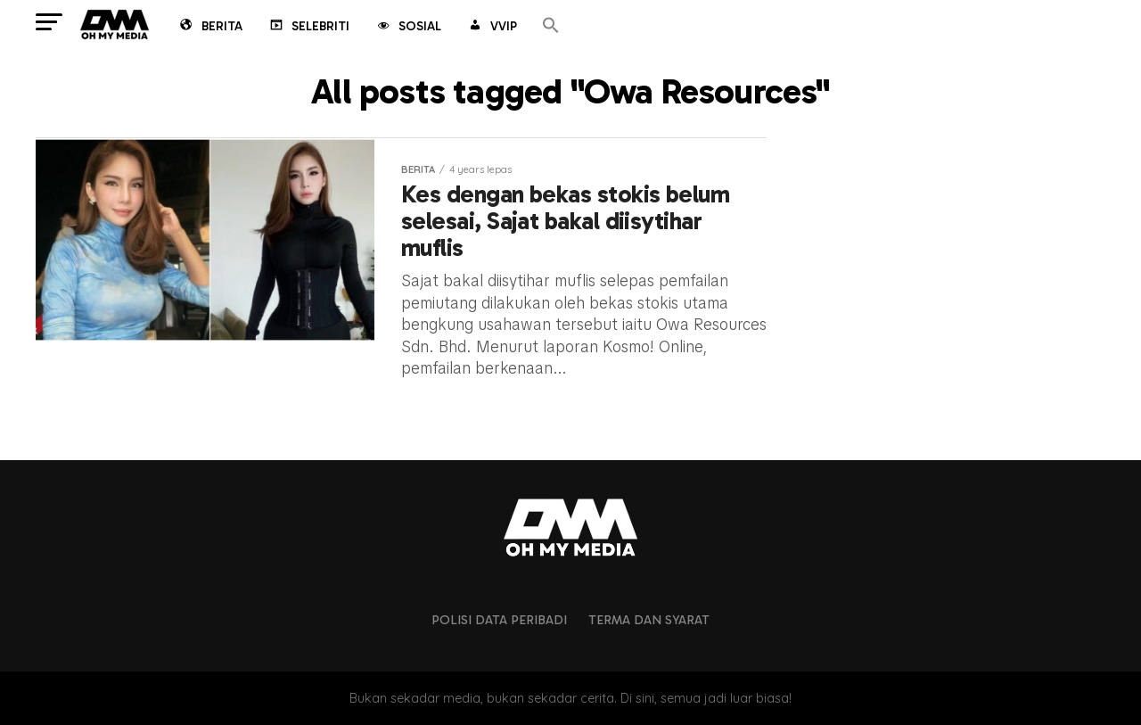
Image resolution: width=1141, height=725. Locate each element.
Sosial (407, 28)
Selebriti (308, 28)
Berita (209, 28)
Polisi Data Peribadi (499, 620)
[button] (550, 26)
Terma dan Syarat (649, 620)
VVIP (491, 28)
